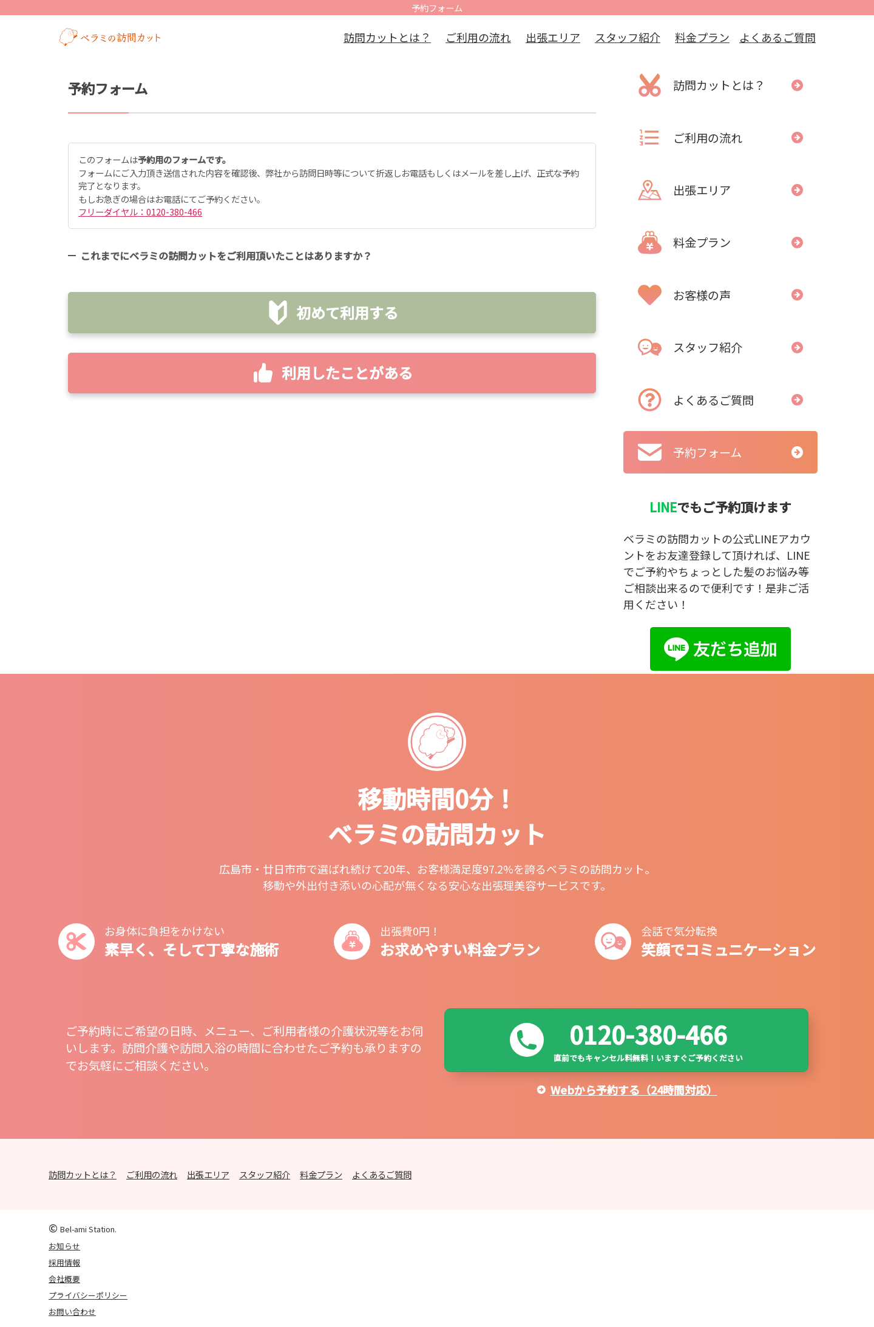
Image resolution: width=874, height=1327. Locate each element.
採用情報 (64, 1262)
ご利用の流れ (478, 37)
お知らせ (64, 1246)
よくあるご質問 (777, 37)
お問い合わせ (72, 1311)
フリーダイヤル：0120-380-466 (140, 211)
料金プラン (702, 37)
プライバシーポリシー (88, 1295)
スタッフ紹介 (627, 37)
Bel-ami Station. (88, 1229)
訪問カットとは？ (387, 37)
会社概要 (64, 1279)
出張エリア (553, 37)
